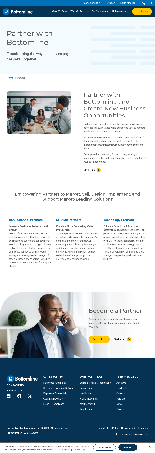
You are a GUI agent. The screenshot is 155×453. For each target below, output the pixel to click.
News (119, 404)
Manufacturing (87, 404)
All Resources (120, 11)
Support (111, 3)
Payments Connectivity (55, 393)
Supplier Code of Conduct (134, 428)
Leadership (122, 388)
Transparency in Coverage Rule (132, 434)
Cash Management (53, 398)
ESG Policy (113, 428)
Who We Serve (79, 11)
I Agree (127, 447)
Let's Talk (89, 169)
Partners (120, 398)
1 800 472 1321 (15, 390)
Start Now (142, 11)
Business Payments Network (58, 388)
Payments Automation (55, 382)
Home (10, 77)
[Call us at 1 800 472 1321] (143, 3)
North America (127, 3)
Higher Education (89, 398)
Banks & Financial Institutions (95, 382)
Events (120, 409)
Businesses (86, 388)
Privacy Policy (14, 432)
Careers (120, 393)
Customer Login (91, 3)
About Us (121, 382)
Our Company (100, 11)
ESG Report (99, 428)
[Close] (150, 447)
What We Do (59, 11)
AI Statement (31, 432)
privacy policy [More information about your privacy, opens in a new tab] (78, 450)
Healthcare (85, 393)
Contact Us (99, 339)
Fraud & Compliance (53, 404)
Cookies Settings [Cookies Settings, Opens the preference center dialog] (104, 447)
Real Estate (86, 409)
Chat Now (119, 339)
